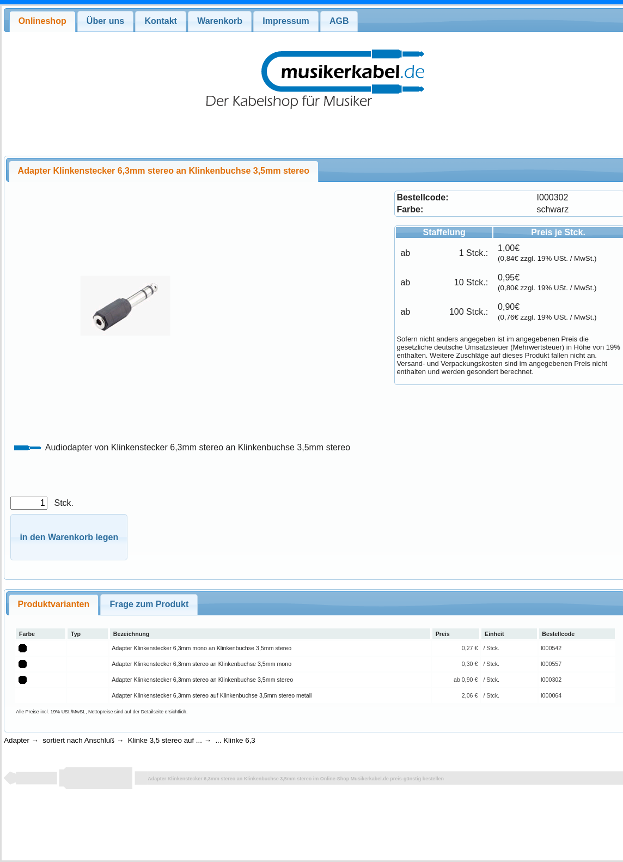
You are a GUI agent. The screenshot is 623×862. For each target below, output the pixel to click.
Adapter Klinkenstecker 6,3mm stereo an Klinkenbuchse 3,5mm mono (201, 664)
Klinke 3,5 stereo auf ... (165, 740)
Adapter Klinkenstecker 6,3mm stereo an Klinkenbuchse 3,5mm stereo (202, 679)
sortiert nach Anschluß (78, 740)
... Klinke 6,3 (235, 740)
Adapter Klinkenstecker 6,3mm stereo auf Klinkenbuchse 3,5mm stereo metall (212, 695)
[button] (68, 537)
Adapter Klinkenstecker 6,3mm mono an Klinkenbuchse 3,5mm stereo (201, 648)
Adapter (16, 740)
